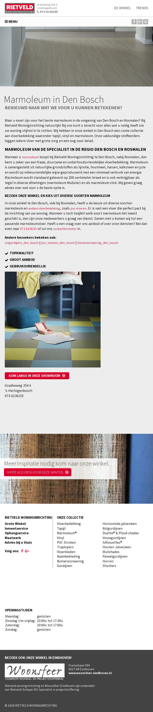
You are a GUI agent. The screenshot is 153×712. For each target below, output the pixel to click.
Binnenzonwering (70, 561)
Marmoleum (66, 533)
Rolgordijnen (113, 528)
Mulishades (111, 551)
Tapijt (61, 528)
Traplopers (65, 547)
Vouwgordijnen (114, 537)
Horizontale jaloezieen (120, 523)
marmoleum (31, 157)
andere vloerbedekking (45, 208)
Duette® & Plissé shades (121, 533)
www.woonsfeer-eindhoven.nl (90, 673)
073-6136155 (47, 12)
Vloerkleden (66, 551)
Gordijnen (64, 565)
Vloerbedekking (69, 523)
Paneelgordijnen (115, 556)
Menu (11, 21)
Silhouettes (111, 542)
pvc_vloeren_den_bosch (63, 242)
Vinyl (60, 537)
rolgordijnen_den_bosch (24, 242)
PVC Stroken (66, 542)
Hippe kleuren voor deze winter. (37, 472)
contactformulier (68, 228)
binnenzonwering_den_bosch (107, 242)
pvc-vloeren (83, 208)
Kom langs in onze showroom (34, 375)
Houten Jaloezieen (117, 547)
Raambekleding (68, 556)
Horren (108, 561)
